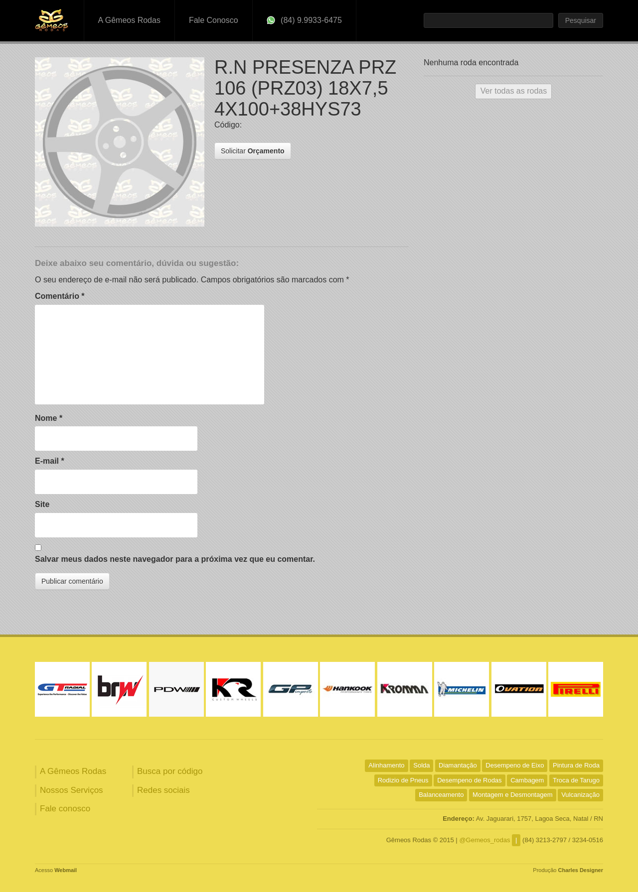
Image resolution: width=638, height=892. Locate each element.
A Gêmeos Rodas (129, 20)
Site (42, 504)
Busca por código (169, 771)
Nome (48, 418)
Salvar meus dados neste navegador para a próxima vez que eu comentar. (175, 559)
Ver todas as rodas (513, 91)
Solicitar (253, 151)
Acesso (56, 870)
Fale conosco (65, 808)
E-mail (49, 461)
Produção (568, 870)
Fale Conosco (213, 20)
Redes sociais (163, 790)
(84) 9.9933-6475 (304, 20)
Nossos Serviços (71, 790)
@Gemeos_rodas (484, 840)
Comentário (60, 296)
